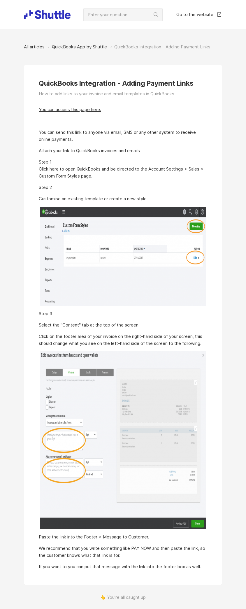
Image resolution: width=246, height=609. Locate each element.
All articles (34, 47)
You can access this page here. (70, 109)
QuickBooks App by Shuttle (79, 47)
